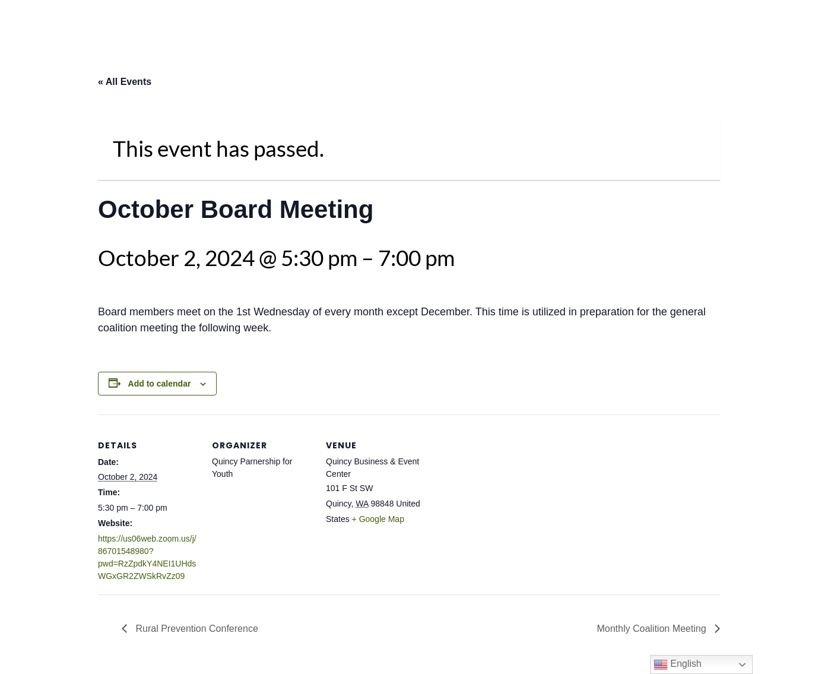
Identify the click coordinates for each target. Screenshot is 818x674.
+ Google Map (378, 519)
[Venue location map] (502, 496)
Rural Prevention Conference (195, 629)
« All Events (124, 82)
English (678, 664)
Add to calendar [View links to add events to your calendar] (159, 383)
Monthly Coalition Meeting (653, 629)
